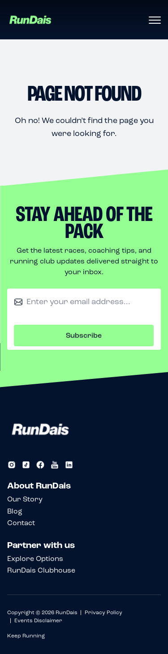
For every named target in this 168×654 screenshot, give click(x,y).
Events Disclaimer (38, 620)
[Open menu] (154, 20)
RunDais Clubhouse (41, 570)
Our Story (25, 499)
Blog (14, 511)
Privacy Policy (103, 612)
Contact (21, 522)
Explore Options (35, 558)
